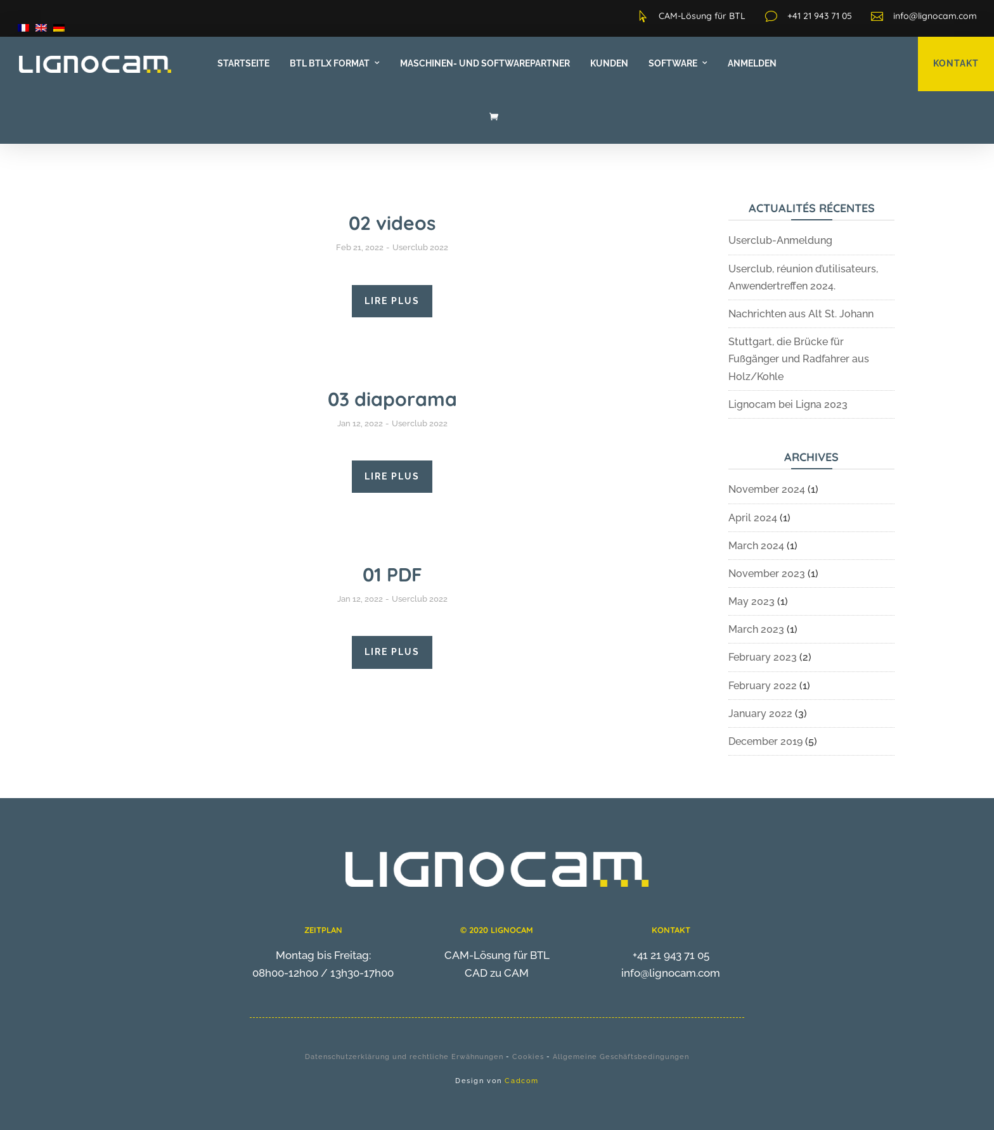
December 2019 (765, 741)
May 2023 (751, 601)
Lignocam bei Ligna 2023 (788, 404)
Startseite (243, 63)
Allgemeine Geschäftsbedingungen (621, 1057)
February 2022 (762, 686)
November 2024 (766, 489)
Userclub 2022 (420, 247)
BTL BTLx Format (330, 63)
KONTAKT (956, 63)
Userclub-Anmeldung (780, 240)
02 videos (392, 223)
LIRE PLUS (392, 301)
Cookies (528, 1057)
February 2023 (762, 657)
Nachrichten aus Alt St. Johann (801, 314)
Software (673, 63)
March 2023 (756, 629)
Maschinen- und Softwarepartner (485, 63)
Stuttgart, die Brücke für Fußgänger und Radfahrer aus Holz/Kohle (798, 359)
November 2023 (766, 574)
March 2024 (756, 546)
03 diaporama (392, 399)
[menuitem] (23, 27)
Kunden (609, 63)
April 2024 (752, 518)
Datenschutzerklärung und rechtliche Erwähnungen (404, 1057)
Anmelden (752, 63)
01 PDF (392, 574)
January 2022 (760, 714)
